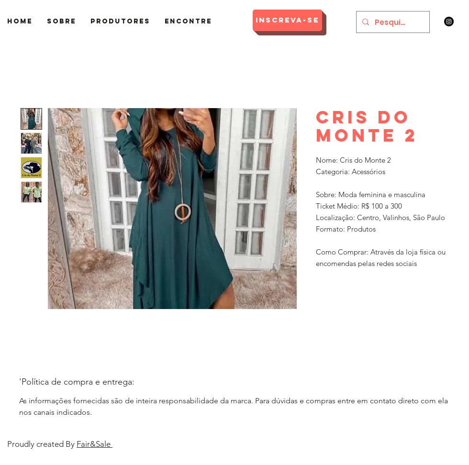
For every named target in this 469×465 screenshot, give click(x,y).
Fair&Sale (94, 444)
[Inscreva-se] (287, 20)
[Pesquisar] (392, 22)
